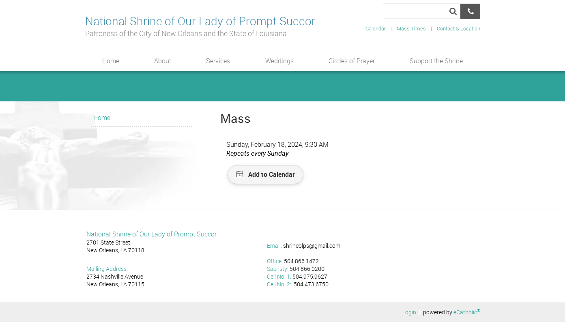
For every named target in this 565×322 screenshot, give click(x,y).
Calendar (375, 28)
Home (101, 117)
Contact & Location (458, 28)
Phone (470, 11)
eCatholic (466, 312)
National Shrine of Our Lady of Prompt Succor (200, 20)
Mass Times (411, 28)
